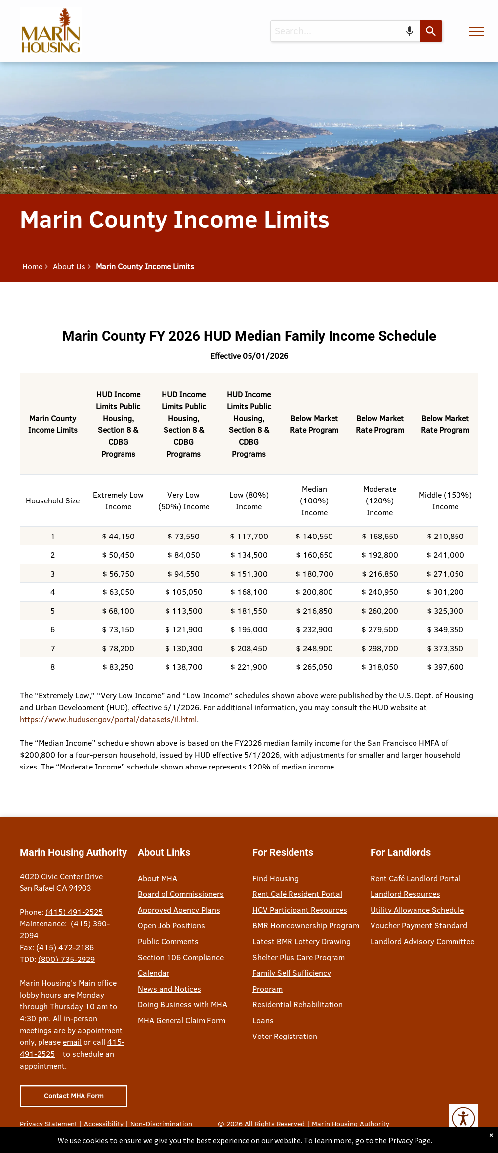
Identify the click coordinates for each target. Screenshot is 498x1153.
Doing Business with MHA (182, 1004)
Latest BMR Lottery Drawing (301, 941)
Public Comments (168, 941)
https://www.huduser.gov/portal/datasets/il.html (108, 719)
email (72, 1042)
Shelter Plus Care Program (298, 957)
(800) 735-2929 (66, 959)
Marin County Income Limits (145, 266)
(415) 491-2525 (74, 911)
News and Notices (169, 988)
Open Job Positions (171, 925)
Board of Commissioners (181, 893)
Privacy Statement (48, 1124)
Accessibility (104, 1124)
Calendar (153, 972)
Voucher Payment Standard (419, 925)
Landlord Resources (405, 893)
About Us (69, 266)
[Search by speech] (409, 31)
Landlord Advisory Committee (422, 941)
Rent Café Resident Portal (297, 893)
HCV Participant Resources (299, 909)
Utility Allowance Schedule (417, 909)
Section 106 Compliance (181, 957)
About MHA (157, 878)
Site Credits (63, 1134)
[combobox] (345, 31)
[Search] (431, 31)
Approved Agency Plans (179, 909)
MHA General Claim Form (181, 1020)
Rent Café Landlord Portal (416, 878)
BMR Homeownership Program (305, 925)
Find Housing (275, 878)
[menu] (476, 31)
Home (32, 266)
